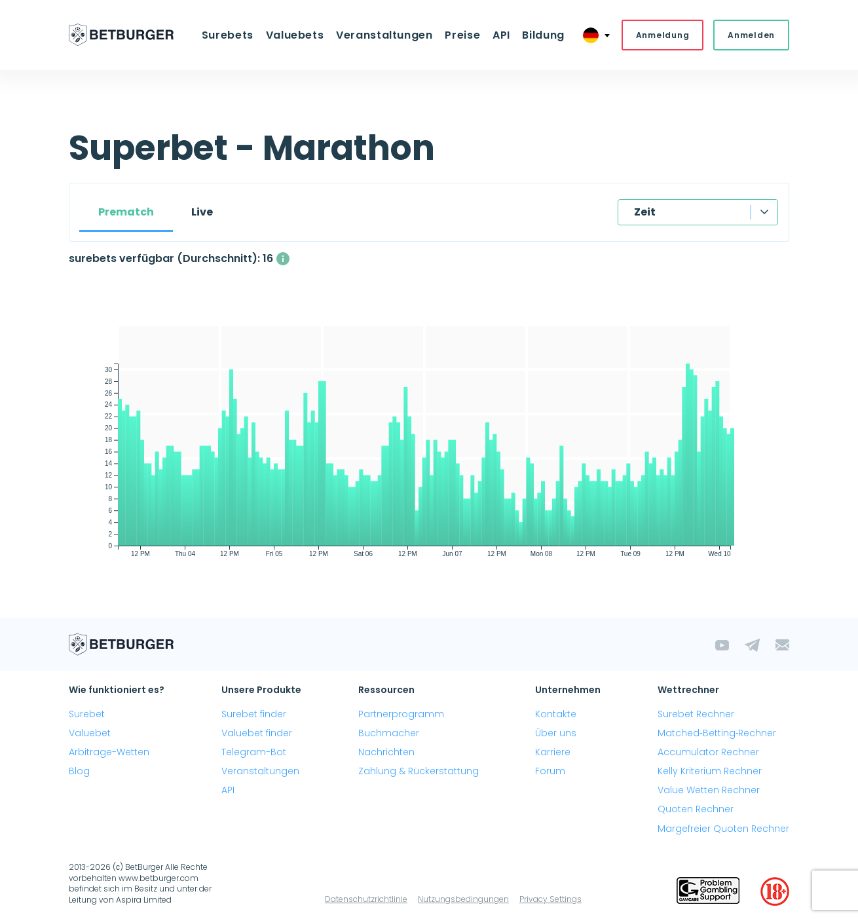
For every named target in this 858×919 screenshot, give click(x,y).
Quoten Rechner (696, 809)
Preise (462, 35)
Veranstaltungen (384, 35)
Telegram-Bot (253, 752)
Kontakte (555, 714)
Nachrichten (386, 752)
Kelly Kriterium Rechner (710, 771)
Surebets (229, 35)
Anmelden (751, 35)
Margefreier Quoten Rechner (723, 828)
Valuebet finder (256, 733)
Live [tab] (202, 211)
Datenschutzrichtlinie (366, 899)
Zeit (645, 211)
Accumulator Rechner (708, 752)
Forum (550, 771)
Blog (79, 771)
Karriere (552, 752)
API (501, 35)
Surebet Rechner (696, 714)
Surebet (87, 714)
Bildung (542, 35)
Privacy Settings (550, 899)
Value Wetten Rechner (709, 790)
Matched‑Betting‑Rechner (717, 733)
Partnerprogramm (401, 714)
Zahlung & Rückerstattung (418, 771)
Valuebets (296, 35)
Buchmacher (388, 733)
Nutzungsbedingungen (463, 899)
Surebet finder (253, 714)
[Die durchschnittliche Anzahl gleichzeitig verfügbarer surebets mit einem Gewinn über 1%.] (282, 258)
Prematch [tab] (126, 211)
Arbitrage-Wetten (109, 752)
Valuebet (90, 733)
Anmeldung (662, 35)
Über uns (555, 733)
